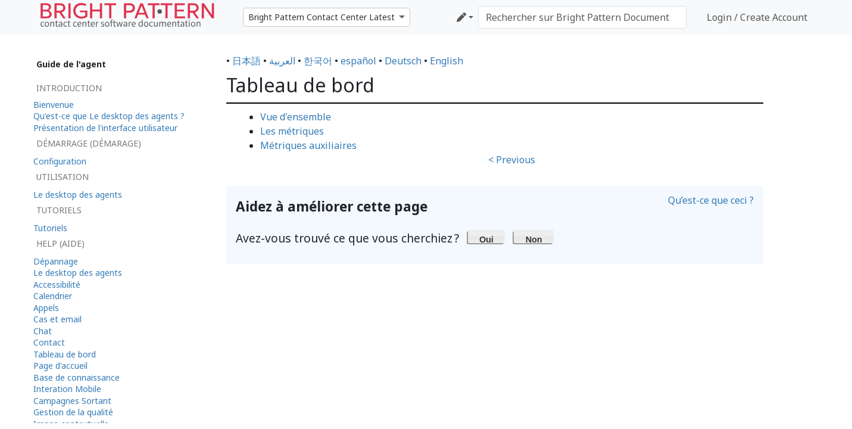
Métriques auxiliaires (308, 145)
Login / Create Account (757, 17)
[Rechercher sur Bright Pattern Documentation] (582, 17)
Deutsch (403, 60)
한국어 (318, 60)
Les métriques (292, 131)
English (446, 60)
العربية (282, 60)
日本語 (246, 60)
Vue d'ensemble (295, 116)
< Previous (511, 159)
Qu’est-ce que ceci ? (711, 200)
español (358, 60)
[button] (486, 236)
